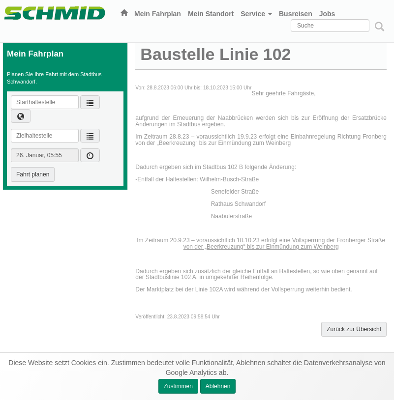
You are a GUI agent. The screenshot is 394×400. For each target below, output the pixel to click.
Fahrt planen (32, 174)
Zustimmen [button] (178, 386)
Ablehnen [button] (218, 386)
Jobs (327, 14)
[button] (20, 116)
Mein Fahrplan (157, 14)
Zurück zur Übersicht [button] (354, 329)
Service (256, 14)
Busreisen (295, 14)
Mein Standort (211, 14)
